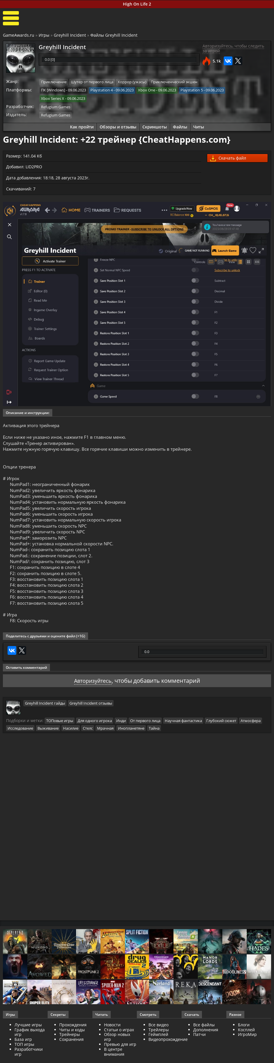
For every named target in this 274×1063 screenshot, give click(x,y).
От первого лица (145, 737)
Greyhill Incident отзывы (90, 719)
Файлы (180, 125)
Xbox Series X (52, 98)
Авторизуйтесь (93, 697)
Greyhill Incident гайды (45, 719)
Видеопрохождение (168, 1055)
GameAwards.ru (18, 35)
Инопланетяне (131, 744)
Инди (121, 737)
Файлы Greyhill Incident (113, 35)
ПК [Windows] (53, 90)
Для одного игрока (95, 737)
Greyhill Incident (70, 35)
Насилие (70, 744)
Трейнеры (69, 1051)
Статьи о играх (119, 1046)
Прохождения (73, 1041)
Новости (112, 1041)
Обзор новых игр (117, 1053)
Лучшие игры (28, 1041)
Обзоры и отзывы (118, 125)
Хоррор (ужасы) (132, 82)
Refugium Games (55, 106)
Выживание (48, 744)
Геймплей (158, 1051)
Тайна (154, 744)
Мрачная (105, 744)
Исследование (20, 744)
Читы (198, 125)
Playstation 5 (191, 90)
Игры (44, 35)
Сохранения (71, 1055)
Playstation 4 (101, 90)
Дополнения (205, 1046)
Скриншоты (154, 125)
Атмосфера (251, 737)
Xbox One (146, 90)
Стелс (88, 744)
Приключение (54, 82)
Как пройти (82, 125)
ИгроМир (247, 1051)
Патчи (199, 1051)
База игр (23, 1055)
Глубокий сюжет (221, 737)
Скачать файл (228, 157)
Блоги (244, 1041)
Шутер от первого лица (92, 82)
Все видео (158, 1041)
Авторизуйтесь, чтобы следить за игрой (233, 48)
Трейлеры (158, 1046)
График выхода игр (30, 1048)
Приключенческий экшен (174, 82)
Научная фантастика (183, 737)
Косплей (246, 1046)
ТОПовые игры (59, 737)
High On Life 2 (137, 4)
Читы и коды (72, 1046)
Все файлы (204, 1041)
